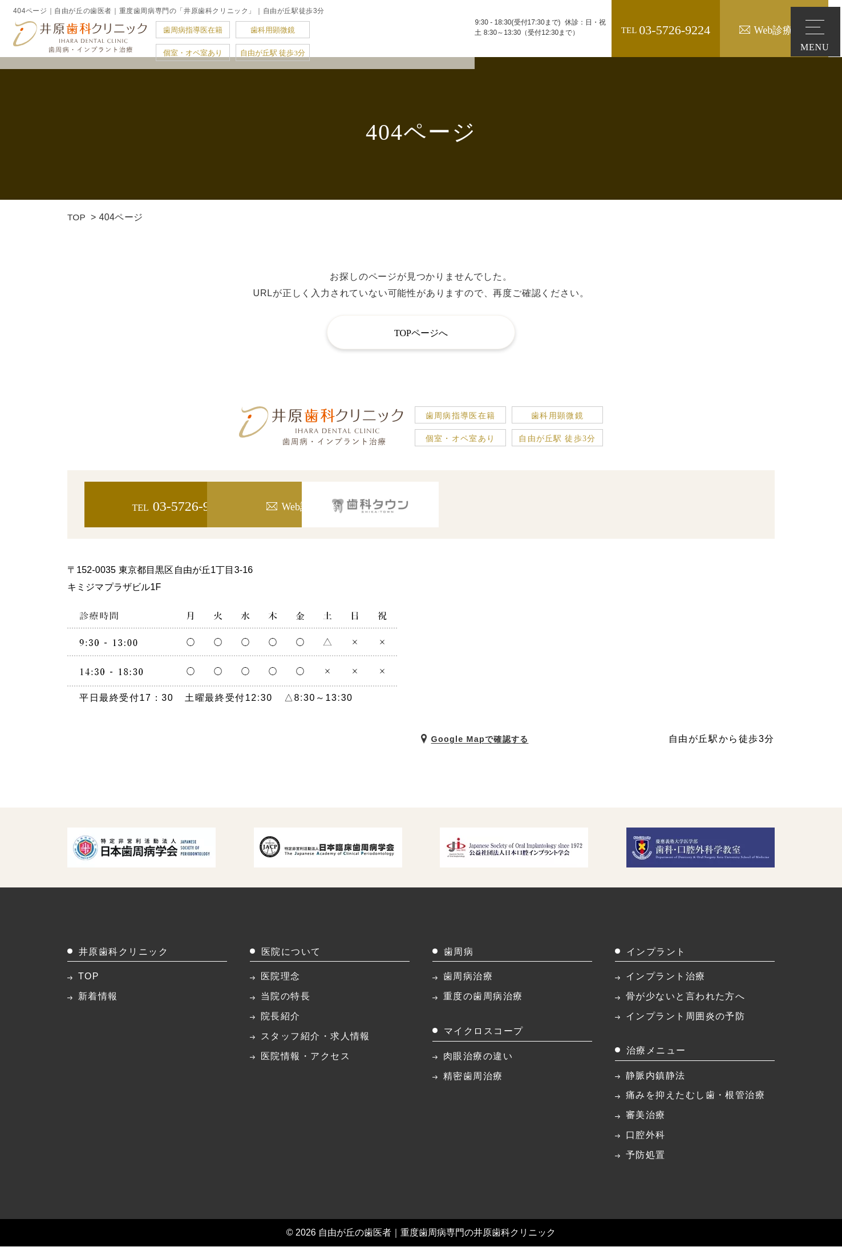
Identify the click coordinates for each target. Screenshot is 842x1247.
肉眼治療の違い (478, 1056)
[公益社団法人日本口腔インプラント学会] (514, 847)
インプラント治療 (666, 977)
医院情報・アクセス (305, 1056)
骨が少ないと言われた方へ (685, 997)
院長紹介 (281, 1017)
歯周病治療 (468, 977)
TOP (77, 217)
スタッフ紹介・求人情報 (315, 1036)
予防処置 (646, 1155)
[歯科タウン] (689, 504)
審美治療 (646, 1115)
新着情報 (98, 997)
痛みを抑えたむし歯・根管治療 (695, 1095)
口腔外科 (646, 1135)
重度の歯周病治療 (483, 997)
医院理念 (281, 977)
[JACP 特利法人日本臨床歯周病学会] (328, 847)
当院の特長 (285, 997)
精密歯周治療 (473, 1076)
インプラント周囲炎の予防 (685, 1017)
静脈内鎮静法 (656, 1075)
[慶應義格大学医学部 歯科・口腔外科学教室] (700, 847)
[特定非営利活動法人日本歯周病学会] (141, 847)
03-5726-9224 (622, 30)
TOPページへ (421, 333)
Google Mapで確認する (487, 739)
